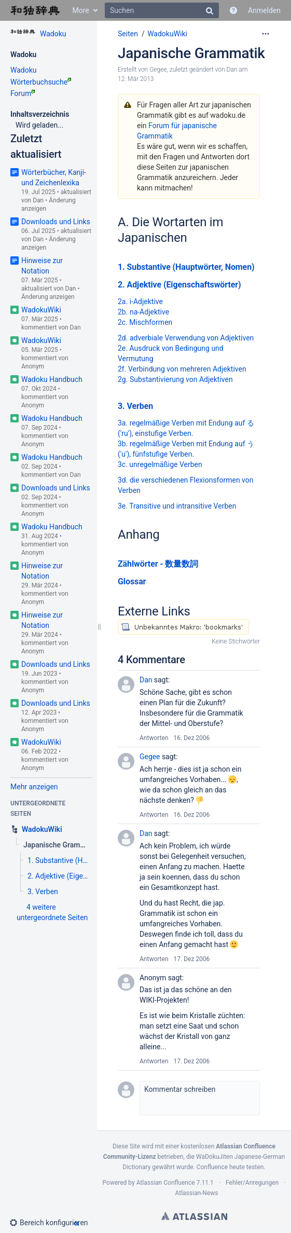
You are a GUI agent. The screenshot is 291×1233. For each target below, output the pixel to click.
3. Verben (135, 406)
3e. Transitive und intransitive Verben (177, 506)
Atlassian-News (196, 1193)
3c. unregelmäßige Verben (160, 464)
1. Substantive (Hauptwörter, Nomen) (186, 267)
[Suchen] (162, 10)
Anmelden (264, 10)
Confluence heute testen (230, 1167)
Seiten (128, 34)
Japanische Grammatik (191, 53)
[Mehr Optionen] (265, 34)
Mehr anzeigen (34, 787)
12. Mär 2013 (136, 79)
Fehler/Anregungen (252, 1182)
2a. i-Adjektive (140, 301)
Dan (38, 200)
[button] (53, 1222)
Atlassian (194, 1216)
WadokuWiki (41, 310)
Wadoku (53, 34)
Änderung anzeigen (48, 296)
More (80, 10)
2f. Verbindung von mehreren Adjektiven (182, 369)
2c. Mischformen (145, 322)
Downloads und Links (55, 221)
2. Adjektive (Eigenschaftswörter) (179, 285)
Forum (22, 93)
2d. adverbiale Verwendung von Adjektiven (186, 338)
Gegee (158, 69)
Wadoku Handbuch (51, 379)
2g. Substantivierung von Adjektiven (175, 379)
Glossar (132, 581)
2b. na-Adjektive (143, 312)
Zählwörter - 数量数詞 (158, 564)
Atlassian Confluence (165, 1182)
